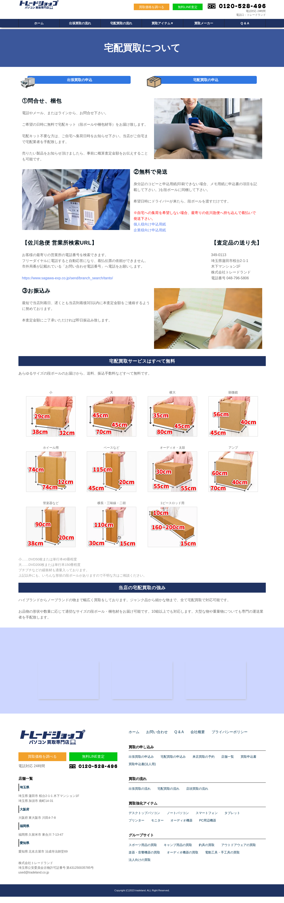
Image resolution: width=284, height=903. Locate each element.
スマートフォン (207, 819)
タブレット (232, 819)
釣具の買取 (207, 851)
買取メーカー (203, 23)
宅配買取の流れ (121, 23)
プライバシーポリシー (220, 738)
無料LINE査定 (187, 7)
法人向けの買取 (140, 866)
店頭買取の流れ (197, 794)
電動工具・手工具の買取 (222, 858)
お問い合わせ (154, 738)
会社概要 (191, 738)
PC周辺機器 (207, 826)
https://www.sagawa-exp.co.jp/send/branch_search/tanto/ (67, 282)
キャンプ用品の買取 (178, 851)
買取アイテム (163, 23)
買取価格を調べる (151, 7)
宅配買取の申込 (206, 82)
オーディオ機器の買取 (182, 858)
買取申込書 (248, 763)
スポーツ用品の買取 (143, 851)
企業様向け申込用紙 (150, 234)
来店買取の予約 (203, 763)
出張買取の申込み (141, 763)
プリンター (136, 826)
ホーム (39, 23)
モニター (157, 826)
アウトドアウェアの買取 (238, 851)
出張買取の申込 (79, 82)
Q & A (245, 23)
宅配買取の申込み (173, 763)
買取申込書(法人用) (142, 770)
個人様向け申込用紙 (150, 228)
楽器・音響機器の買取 (144, 858)
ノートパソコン (178, 819)
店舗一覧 (227, 763)
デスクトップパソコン (144, 819)
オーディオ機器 (181, 826)
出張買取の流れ (80, 23)
